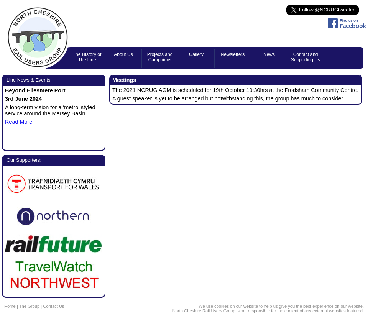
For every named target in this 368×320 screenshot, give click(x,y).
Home (10, 306)
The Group (29, 306)
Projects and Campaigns (160, 57)
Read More (18, 122)
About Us (123, 54)
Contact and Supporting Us (305, 57)
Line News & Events (29, 80)
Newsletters (233, 54)
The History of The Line (87, 57)
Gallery (196, 54)
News (269, 54)
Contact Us (53, 306)
